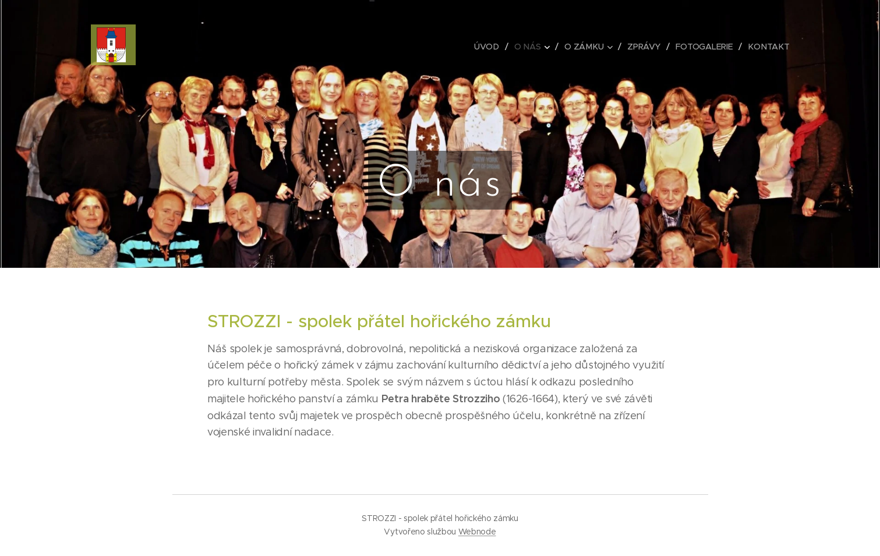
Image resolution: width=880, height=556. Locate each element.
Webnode (477, 531)
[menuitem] (489, 46)
